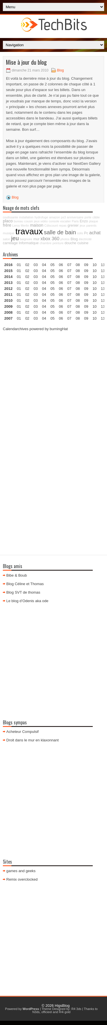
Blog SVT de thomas (23, 592)
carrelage (10, 243)
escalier (65, 221)
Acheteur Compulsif (22, 731)
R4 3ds (76, 1009)
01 (19, 265)
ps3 (63, 217)
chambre (45, 243)
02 (27, 265)
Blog (60, 70)
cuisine (82, 243)
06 (61, 277)
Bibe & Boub (16, 575)
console (54, 221)
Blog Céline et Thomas (25, 584)
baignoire (26, 239)
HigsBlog (62, 1005)
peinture (58, 243)
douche (70, 243)
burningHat (59, 329)
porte (87, 217)
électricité (85, 239)
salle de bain (60, 232)
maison (36, 225)
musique (8, 233)
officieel (46, 1012)
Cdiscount (51, 225)
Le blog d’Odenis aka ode (27, 601)
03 (36, 265)
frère (7, 225)
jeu (15, 238)
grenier (73, 225)
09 (86, 271)
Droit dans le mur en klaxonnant (32, 740)
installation (26, 217)
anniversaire (75, 217)
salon (6, 239)
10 (94, 288)
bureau (18, 221)
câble (96, 217)
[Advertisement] (53, 389)
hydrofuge (41, 217)
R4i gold (64, 1012)
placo (8, 221)
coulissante (10, 217)
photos (65, 239)
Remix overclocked (22, 879)
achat (95, 232)
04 (44, 265)
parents (91, 225)
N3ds (36, 1012)
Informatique (29, 243)
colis (80, 233)
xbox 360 (50, 238)
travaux (29, 231)
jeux (82, 225)
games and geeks (21, 871)
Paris (75, 221)
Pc (86, 233)
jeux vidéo (41, 221)
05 (52, 282)
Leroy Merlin (20, 225)
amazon (54, 217)
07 (69, 277)
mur (36, 239)
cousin (28, 221)
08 (78, 277)
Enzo (84, 221)
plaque (93, 221)
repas (63, 225)
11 (103, 288)
